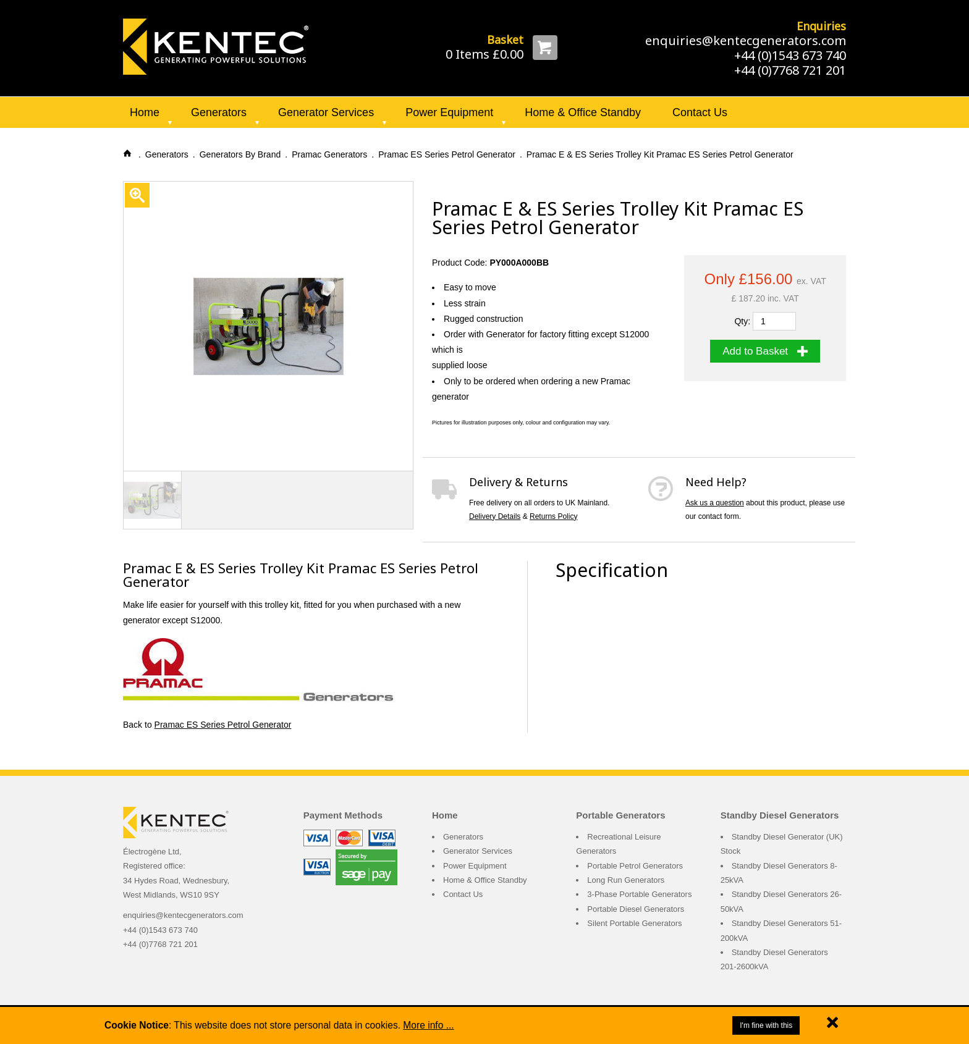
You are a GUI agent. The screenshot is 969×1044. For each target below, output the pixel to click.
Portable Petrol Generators (635, 865)
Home (144, 112)
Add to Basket (765, 351)
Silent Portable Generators (634, 923)
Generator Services (326, 112)
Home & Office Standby (583, 112)
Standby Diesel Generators (780, 815)
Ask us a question (714, 503)
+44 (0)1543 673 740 (790, 55)
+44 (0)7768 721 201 (790, 70)
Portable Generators (620, 815)
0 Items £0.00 (484, 54)
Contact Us (699, 112)
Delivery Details (494, 516)
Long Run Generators (625, 880)
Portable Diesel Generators (635, 909)
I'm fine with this (766, 1025)
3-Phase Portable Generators (639, 894)
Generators (219, 112)
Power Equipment (449, 112)
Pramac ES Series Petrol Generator (223, 725)
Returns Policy (553, 516)
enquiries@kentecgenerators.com (745, 40)
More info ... (428, 1025)
